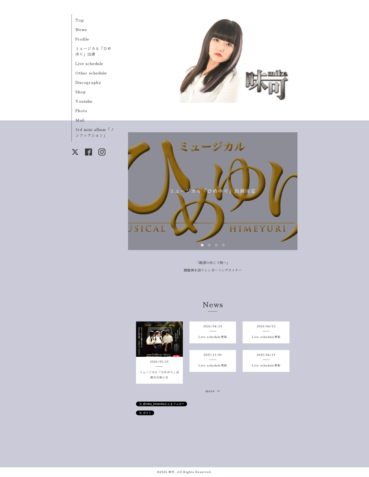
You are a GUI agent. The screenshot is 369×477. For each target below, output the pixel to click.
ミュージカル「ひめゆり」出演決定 (212, 191)
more (212, 391)
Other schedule (91, 73)
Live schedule (89, 64)
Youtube (83, 101)
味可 (171, 472)
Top (79, 20)
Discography (88, 83)
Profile (82, 39)
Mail (79, 120)
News (81, 30)
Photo (81, 111)
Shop (80, 92)
